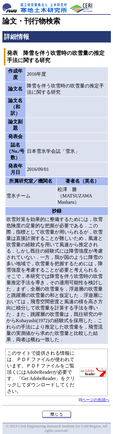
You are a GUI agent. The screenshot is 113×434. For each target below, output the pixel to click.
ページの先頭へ (95, 400)
